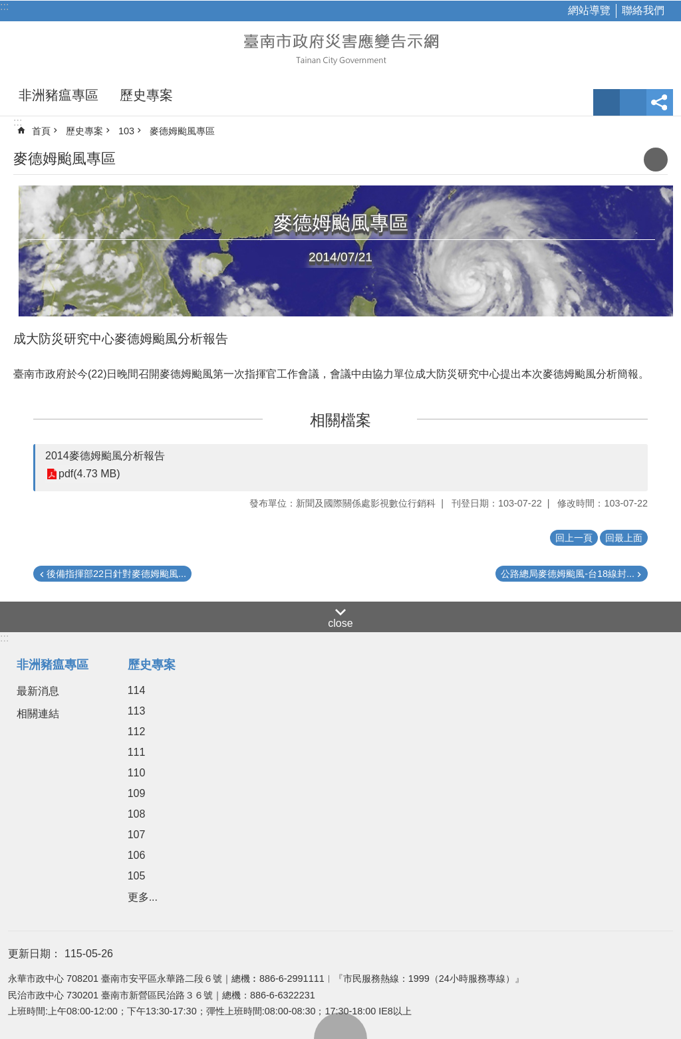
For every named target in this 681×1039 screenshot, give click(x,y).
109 (137, 793)
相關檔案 (340, 420)
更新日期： (34, 953)
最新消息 (38, 691)
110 (137, 772)
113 (137, 711)
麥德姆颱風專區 (182, 131)
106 (137, 855)
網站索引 (633, 102)
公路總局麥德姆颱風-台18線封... (567, 573)
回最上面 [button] (623, 537)
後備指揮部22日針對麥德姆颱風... (116, 573)
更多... (143, 897)
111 (137, 752)
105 (137, 875)
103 (126, 131)
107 (137, 834)
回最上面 (340, 1025)
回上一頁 (574, 537)
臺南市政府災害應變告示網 (340, 47)
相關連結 (38, 713)
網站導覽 (589, 10)
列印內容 (656, 160)
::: (4, 6)
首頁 (41, 131)
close (340, 623)
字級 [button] (606, 102)
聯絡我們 (643, 10)
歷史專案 (146, 95)
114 (137, 690)
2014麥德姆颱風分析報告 (105, 455)
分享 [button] (659, 102)
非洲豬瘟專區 (58, 95)
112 (137, 731)
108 (137, 814)
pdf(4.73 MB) (89, 474)
